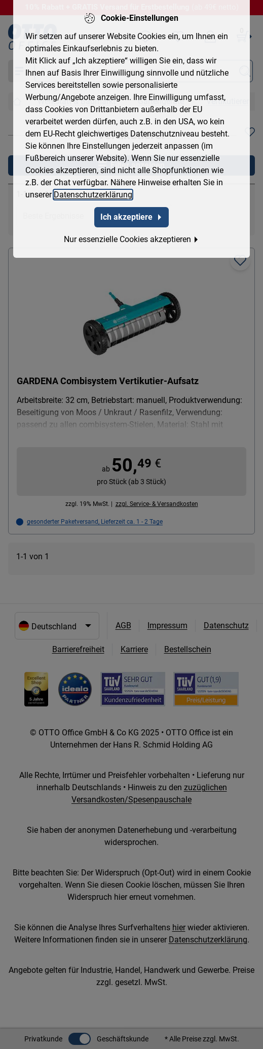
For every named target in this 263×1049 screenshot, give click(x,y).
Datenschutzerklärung (93, 192)
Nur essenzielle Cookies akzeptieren (131, 237)
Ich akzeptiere (131, 215)
